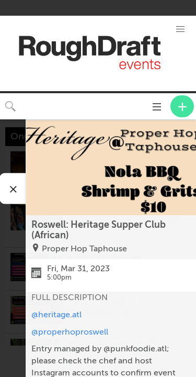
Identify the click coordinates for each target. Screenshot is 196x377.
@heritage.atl (56, 314)
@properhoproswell (69, 332)
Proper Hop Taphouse (84, 248)
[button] (180, 29)
